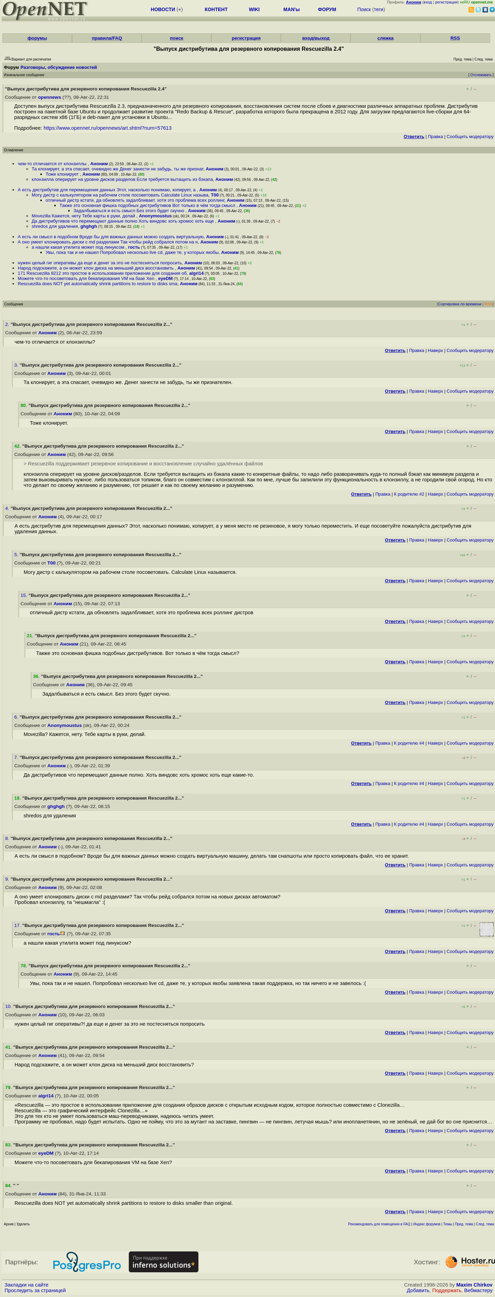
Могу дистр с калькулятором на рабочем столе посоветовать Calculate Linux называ (120, 195)
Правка (435, 136)
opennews (49, 97)
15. (25, 595)
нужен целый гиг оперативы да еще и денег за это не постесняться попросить (100, 262)
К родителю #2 (409, 494)
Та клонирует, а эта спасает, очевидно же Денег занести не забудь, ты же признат (117, 168)
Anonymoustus (155, 215)
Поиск (364, 9)
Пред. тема (464, 1224)
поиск (176, 38)
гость (134, 247)
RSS (455, 38)
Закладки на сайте (26, 1285)
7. (16, 757)
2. (7, 324)
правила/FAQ (107, 38)
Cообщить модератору (470, 136)
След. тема (485, 1224)
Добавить (418, 1290)
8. (7, 838)
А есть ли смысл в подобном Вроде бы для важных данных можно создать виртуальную (111, 236)
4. (7, 508)
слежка (385, 38)
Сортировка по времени (459, 304)
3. (16, 365)
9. (7, 879)
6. (16, 717)
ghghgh (88, 226)
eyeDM (165, 278)
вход (428, 2)
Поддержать (447, 1290)
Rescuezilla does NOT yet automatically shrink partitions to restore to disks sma (98, 283)
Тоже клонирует (63, 174)
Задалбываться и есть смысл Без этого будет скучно (129, 210)
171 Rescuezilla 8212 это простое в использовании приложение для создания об (102, 273)
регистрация (446, 2)
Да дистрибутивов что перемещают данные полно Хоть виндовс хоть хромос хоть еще (123, 221)
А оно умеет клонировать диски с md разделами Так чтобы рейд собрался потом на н (108, 242)
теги (378, 9)
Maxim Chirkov (474, 1285)
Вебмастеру (478, 1290)
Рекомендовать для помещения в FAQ (379, 1224)
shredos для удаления (55, 226)
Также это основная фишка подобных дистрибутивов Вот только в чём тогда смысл (148, 205)
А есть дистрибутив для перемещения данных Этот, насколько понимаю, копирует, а (107, 189)
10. (9, 1006)
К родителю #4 (409, 743)
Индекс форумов (426, 1224)
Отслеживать (481, 75)
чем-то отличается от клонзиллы (53, 163)
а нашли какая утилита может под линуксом (78, 247)
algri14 (196, 273)
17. (18, 925)
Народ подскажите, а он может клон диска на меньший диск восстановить (96, 268)
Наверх (435, 350)
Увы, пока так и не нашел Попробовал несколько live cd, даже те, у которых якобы (132, 252)
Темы (447, 1224)
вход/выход (316, 38)
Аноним (99, 163)
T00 (215, 195)
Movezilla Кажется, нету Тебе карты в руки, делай (84, 215)
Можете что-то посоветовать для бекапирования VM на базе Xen (87, 278)
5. (16, 554)
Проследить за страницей (35, 1290)
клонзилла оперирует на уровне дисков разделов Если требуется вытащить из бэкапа (122, 179)
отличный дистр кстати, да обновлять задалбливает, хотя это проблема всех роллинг (135, 200)
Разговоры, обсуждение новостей (59, 67)
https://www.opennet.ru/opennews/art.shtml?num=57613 (108, 128)
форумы (37, 38)
